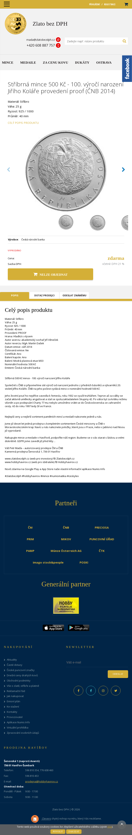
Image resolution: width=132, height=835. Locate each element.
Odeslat (118, 674)
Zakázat (74, 831)
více (109, 826)
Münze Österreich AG (66, 551)
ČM (30, 527)
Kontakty (12, 711)
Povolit (58, 831)
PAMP (30, 551)
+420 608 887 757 (41, 45)
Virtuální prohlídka (17, 727)
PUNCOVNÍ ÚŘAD (101, 539)
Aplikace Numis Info (18, 722)
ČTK (102, 551)
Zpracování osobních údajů (23, 732)
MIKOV (66, 539)
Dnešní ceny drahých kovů (22, 675)
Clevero (41, 819)
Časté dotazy (14, 664)
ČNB (66, 527)
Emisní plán (13, 701)
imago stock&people (48, 562)
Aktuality (12, 659)
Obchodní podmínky (18, 680)
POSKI (84, 562)
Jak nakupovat (15, 696)
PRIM (30, 539)
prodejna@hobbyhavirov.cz (41, 781)
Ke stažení (13, 706)
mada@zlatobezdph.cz (40, 40)
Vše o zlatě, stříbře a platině (23, 685)
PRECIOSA (102, 527)
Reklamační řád (16, 691)
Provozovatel (15, 717)
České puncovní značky (21, 670)
